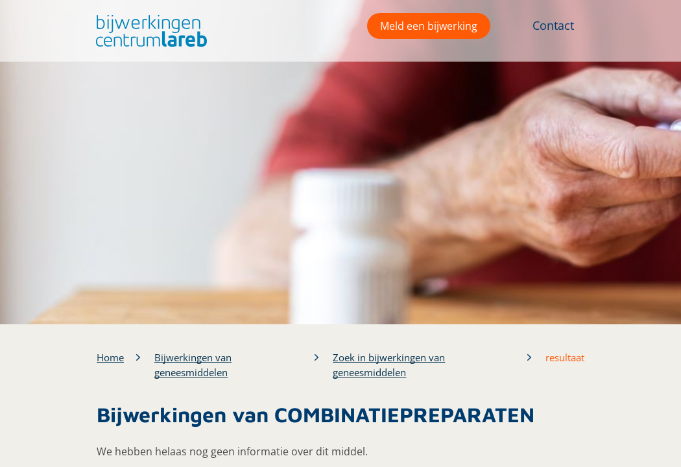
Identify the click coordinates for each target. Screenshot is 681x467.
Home (110, 357)
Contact (553, 25)
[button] (148, 31)
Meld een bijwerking (428, 26)
